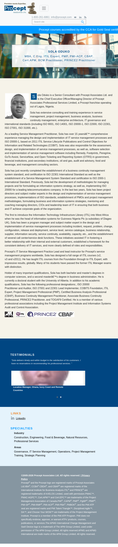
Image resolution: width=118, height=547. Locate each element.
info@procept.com (61, 17)
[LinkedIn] (80, 17)
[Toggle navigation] (43, 8)
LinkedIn (21, 418)
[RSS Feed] (85, 17)
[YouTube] (75, 17)
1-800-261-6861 (41, 17)
